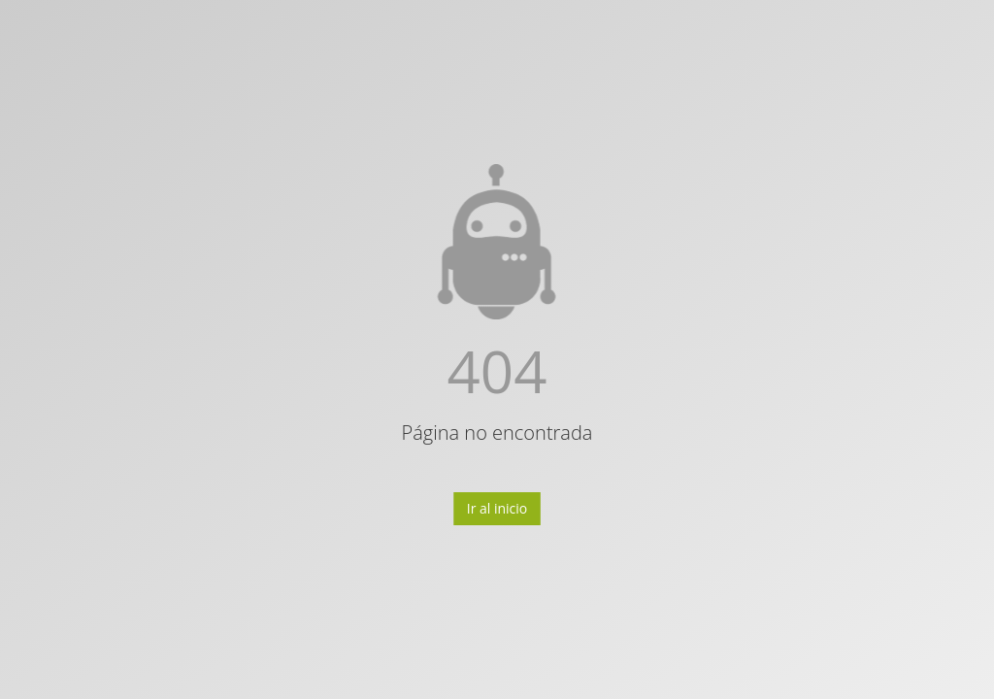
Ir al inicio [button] (497, 508)
